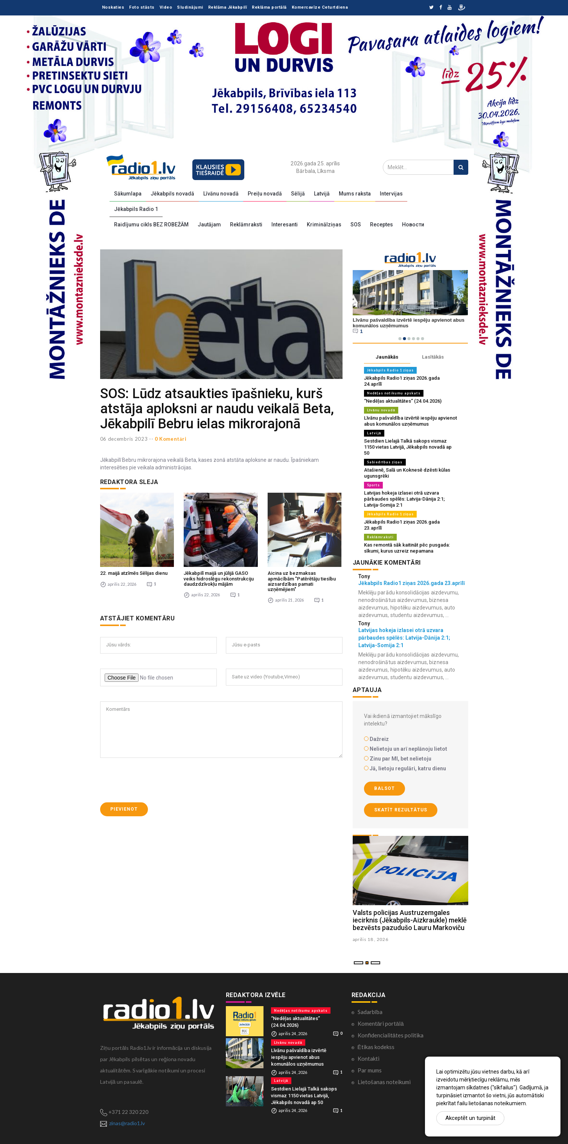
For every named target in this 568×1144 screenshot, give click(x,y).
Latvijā (322, 194)
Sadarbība (370, 1011)
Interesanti (284, 224)
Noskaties (113, 7)
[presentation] (157, 780)
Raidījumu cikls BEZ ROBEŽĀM (151, 224)
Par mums (370, 1070)
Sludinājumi (190, 7)
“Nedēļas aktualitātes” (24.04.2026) (403, 401)
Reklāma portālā (269, 7)
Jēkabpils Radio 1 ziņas (390, 370)
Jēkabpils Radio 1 (136, 209)
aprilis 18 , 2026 (370, 939)
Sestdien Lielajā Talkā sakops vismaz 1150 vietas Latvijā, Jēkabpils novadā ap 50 (408, 447)
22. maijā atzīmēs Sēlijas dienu (134, 573)
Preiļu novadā (265, 194)
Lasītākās (433, 357)
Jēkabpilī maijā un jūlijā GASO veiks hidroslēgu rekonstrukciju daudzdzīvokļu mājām (219, 578)
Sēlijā (298, 194)
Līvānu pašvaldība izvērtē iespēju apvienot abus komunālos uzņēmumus (410, 421)
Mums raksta (355, 194)
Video (166, 7)
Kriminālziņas (324, 224)
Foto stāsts (142, 7)
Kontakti (368, 1058)
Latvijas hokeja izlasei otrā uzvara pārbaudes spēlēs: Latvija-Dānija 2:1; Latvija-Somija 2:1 (404, 499)
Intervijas (391, 194)
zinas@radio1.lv (127, 1123)
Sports (373, 485)
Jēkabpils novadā (172, 194)
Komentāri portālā (381, 1023)
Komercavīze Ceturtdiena (320, 7)
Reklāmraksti (246, 224)
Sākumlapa (128, 194)
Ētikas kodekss (376, 1046)
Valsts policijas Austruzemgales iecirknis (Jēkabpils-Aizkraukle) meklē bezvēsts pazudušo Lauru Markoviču (410, 920)
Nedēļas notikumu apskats (394, 393)
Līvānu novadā (221, 194)
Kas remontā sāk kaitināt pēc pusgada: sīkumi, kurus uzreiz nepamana (407, 548)
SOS (355, 224)
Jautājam (209, 224)
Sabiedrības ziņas (385, 462)
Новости (413, 224)
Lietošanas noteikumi (384, 1081)
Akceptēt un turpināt (470, 1118)
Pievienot (124, 809)
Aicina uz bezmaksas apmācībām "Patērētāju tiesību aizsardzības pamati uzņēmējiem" (302, 581)
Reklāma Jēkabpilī (227, 7)
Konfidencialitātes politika (390, 1035)
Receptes (381, 224)
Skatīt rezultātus (400, 810)
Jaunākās (387, 357)
